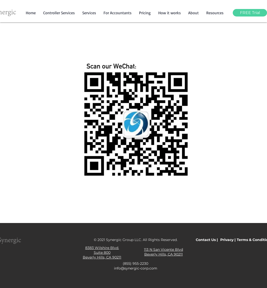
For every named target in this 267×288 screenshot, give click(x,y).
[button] (89, 12)
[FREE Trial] (250, 12)
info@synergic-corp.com (135, 268)
